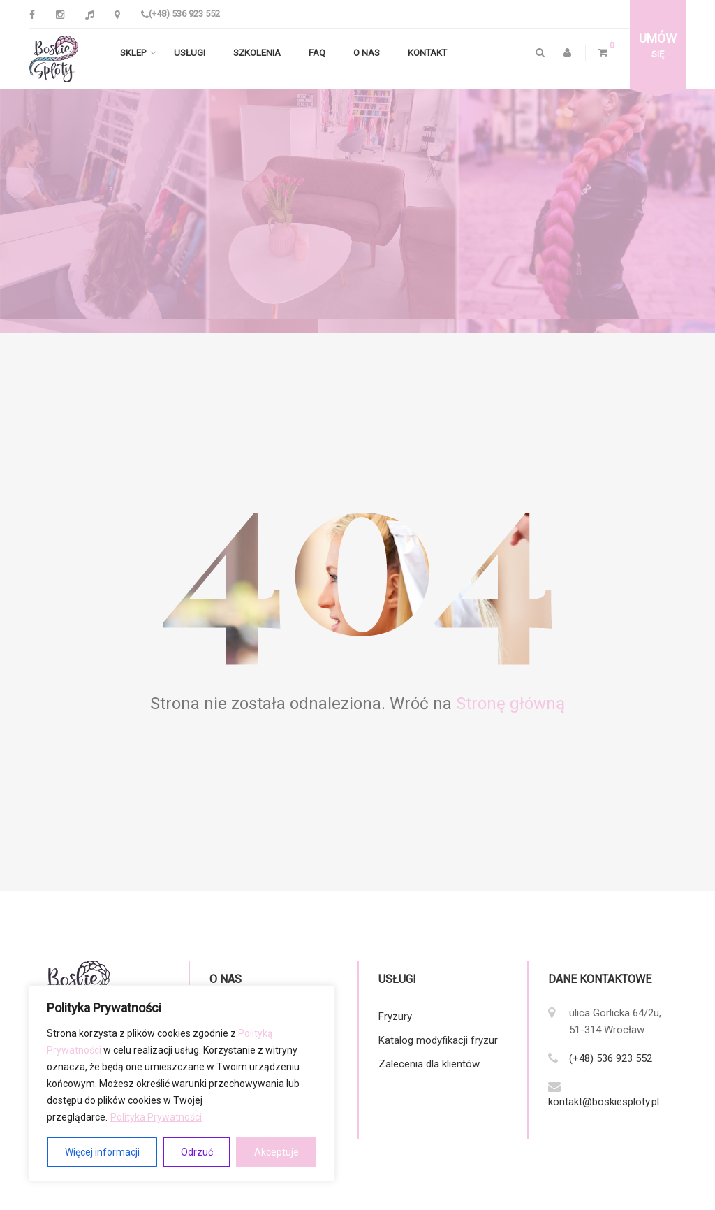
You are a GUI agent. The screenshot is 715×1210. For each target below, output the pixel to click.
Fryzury (395, 1017)
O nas (366, 53)
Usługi (189, 53)
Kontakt (427, 53)
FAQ (317, 53)
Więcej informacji (102, 1152)
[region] (181, 1083)
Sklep (133, 53)
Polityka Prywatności (156, 1117)
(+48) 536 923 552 (180, 13)
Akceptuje (276, 1152)
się (658, 45)
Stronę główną (510, 704)
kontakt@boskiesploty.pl (603, 1102)
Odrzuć (197, 1152)
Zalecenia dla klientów (429, 1064)
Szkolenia (257, 53)
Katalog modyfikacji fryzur (438, 1041)
